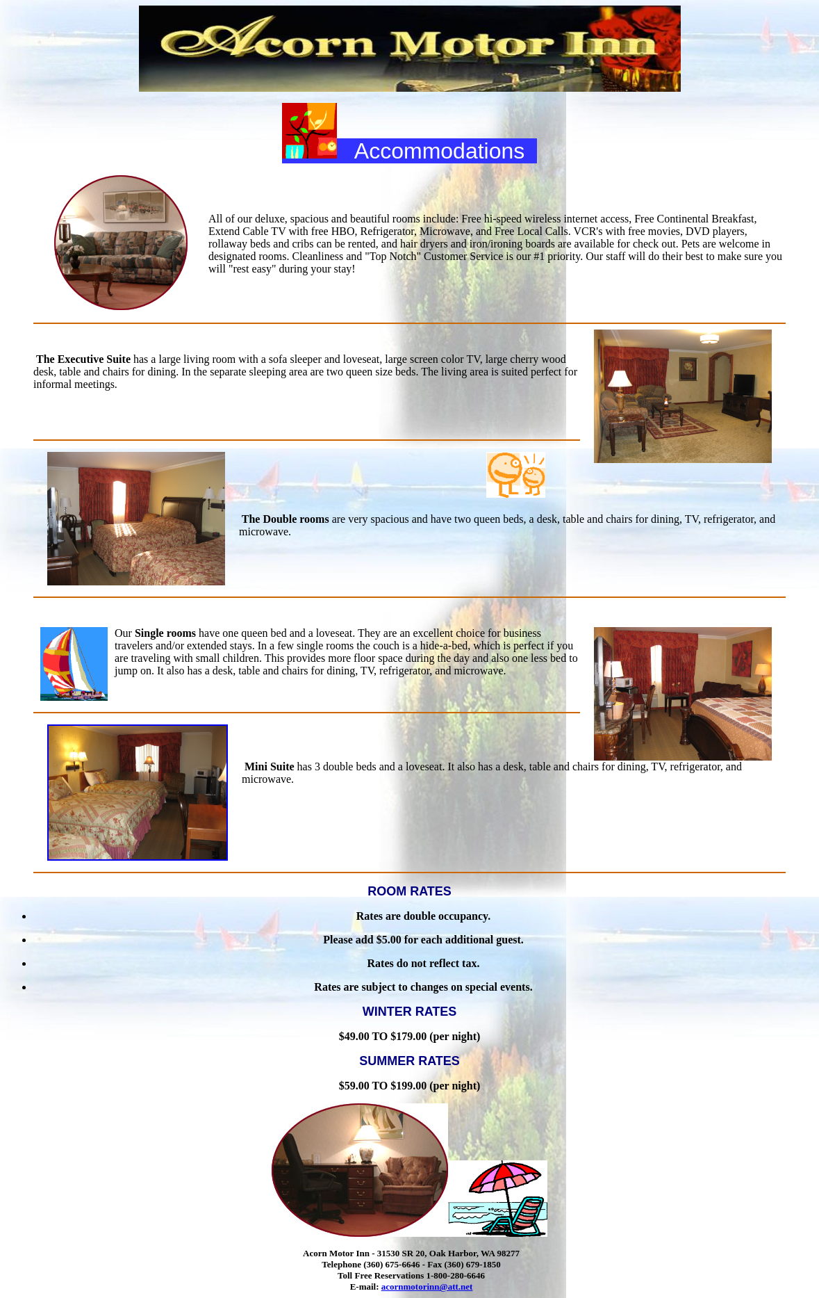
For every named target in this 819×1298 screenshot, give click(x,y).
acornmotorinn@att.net (427, 1286)
